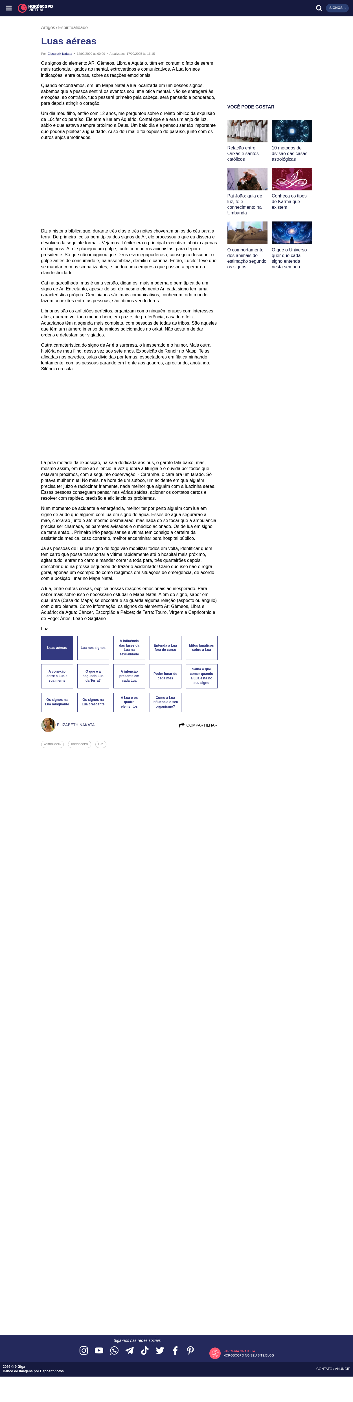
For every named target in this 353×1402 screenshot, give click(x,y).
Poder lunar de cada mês (165, 676)
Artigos (48, 27)
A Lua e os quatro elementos (129, 702)
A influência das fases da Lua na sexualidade (129, 648)
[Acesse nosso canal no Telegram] (129, 1351)
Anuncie (342, 1369)
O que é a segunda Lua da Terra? (93, 676)
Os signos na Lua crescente (93, 702)
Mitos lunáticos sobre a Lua (201, 648)
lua (101, 744)
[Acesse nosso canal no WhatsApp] (114, 1351)
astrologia (52, 744)
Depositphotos (52, 1371)
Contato (324, 1369)
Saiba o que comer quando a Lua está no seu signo (201, 676)
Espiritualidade (73, 27)
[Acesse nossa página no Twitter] (160, 1351)
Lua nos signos (93, 648)
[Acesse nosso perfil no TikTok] (145, 1351)
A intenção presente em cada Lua (129, 676)
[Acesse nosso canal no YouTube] (99, 1351)
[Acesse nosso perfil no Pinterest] (190, 1351)
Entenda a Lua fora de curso (165, 648)
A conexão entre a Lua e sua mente (57, 676)
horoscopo (79, 744)
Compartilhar (198, 725)
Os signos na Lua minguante (57, 702)
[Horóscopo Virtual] (93, 8)
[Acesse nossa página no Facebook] (175, 1351)
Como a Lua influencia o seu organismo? (165, 702)
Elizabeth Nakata (60, 53)
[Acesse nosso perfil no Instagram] (84, 1351)
